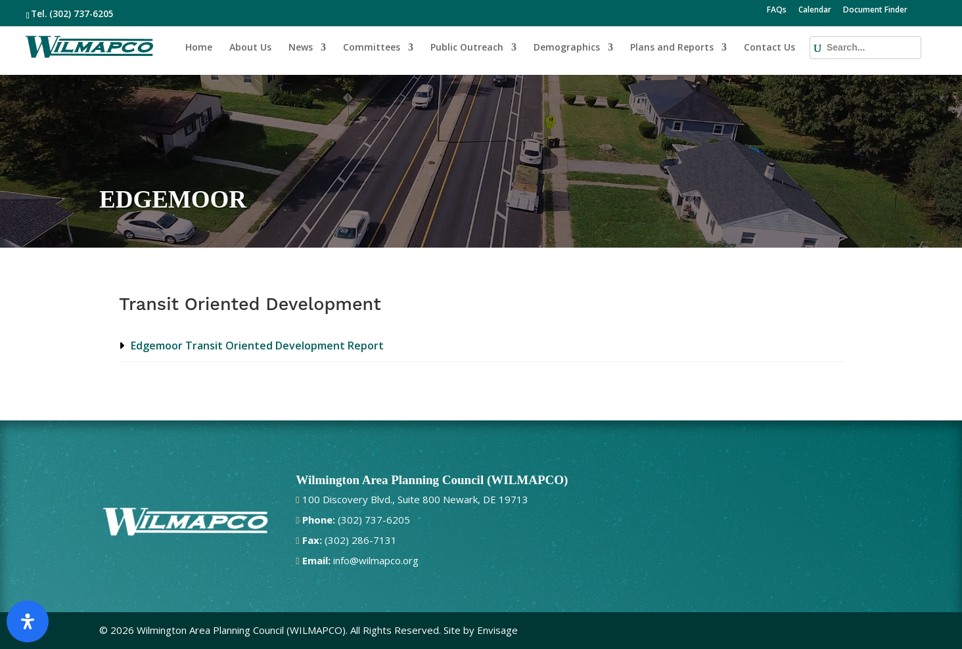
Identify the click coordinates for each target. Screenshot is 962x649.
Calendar (814, 10)
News (300, 48)
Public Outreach (466, 48)
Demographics (567, 48)
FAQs (777, 10)
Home (198, 48)
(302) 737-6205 (81, 14)
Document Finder (875, 10)
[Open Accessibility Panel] (28, 621)
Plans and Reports (672, 48)
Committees (371, 48)
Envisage (497, 630)
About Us (250, 48)
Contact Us (769, 48)
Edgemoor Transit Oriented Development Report (257, 345)
